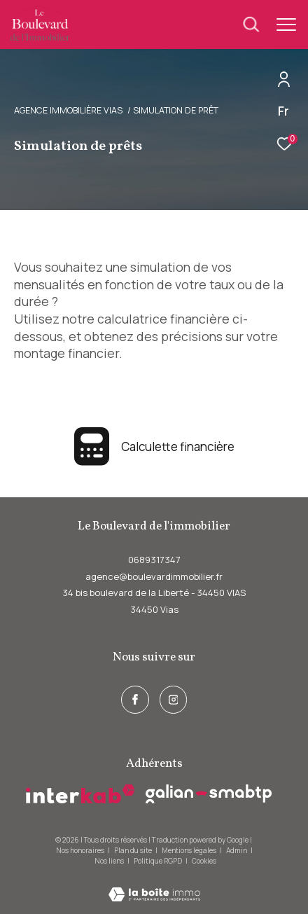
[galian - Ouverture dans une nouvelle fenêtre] (209, 793)
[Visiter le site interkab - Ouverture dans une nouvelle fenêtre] (80, 793)
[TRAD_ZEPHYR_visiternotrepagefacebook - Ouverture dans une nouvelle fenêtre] (135, 700)
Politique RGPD (158, 861)
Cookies (204, 861)
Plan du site (133, 850)
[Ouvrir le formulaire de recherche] (251, 24)
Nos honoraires (80, 850)
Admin (237, 850)
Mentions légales (190, 850)
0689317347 (154, 559)
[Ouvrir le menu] (287, 24)
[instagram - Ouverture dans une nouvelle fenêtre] (174, 700)
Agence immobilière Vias (68, 110)
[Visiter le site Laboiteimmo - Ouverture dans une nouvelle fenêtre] (154, 885)
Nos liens (109, 861)
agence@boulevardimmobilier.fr (154, 576)
